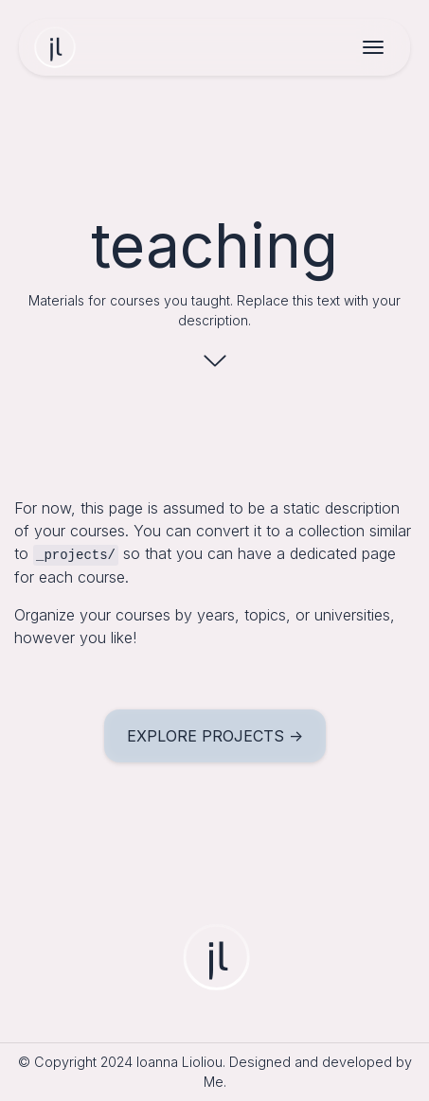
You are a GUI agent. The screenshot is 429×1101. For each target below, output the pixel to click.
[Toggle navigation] (373, 49)
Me (213, 1082)
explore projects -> (215, 735)
